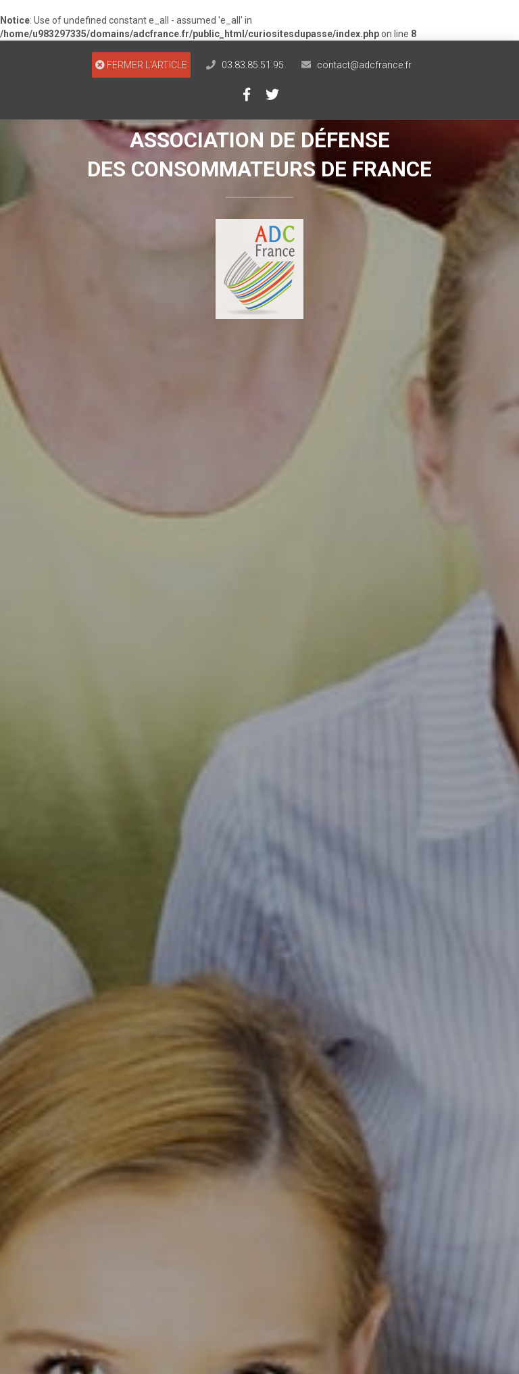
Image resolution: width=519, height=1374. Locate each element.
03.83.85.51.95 (253, 64)
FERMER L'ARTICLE (141, 64)
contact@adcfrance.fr (364, 64)
